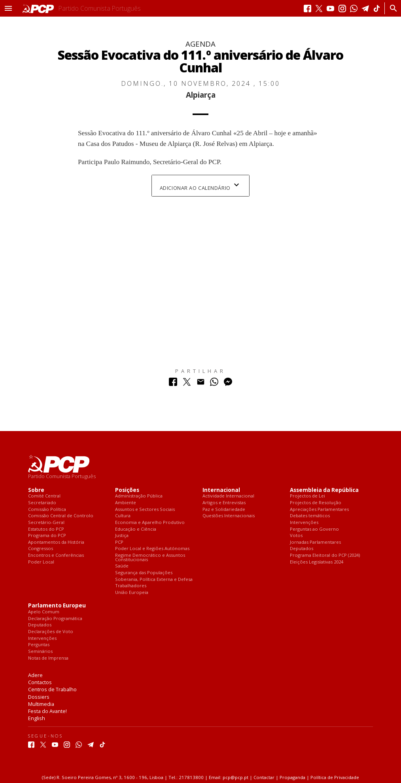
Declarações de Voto (50, 632)
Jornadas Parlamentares (315, 542)
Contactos (40, 682)
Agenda (200, 44)
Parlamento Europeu (57, 605)
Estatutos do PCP (46, 529)
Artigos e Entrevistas (224, 503)
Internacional (221, 490)
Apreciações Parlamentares (319, 509)
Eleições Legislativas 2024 (316, 562)
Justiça (122, 535)
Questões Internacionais (228, 516)
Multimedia (41, 704)
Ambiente (125, 503)
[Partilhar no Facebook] (173, 383)
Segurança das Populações (143, 573)
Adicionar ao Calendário (200, 185)
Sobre (36, 490)
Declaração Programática (55, 619)
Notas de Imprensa (48, 658)
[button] (8, 8)
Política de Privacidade (334, 777)
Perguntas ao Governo (314, 529)
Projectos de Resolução (315, 503)
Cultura (123, 516)
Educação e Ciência (135, 529)
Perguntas (38, 645)
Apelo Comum (43, 612)
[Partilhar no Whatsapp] (214, 383)
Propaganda (292, 777)
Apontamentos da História (56, 542)
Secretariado (42, 503)
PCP (119, 542)
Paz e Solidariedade (223, 509)
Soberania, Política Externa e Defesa (154, 579)
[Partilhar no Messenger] (228, 383)
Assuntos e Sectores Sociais (145, 509)
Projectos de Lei (307, 496)
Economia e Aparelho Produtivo (150, 522)
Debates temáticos (310, 516)
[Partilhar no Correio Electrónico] (201, 383)
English (36, 718)
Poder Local (41, 562)
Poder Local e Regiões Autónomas (152, 549)
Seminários (40, 651)
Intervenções (304, 522)
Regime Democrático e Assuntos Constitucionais (150, 557)
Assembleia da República (324, 490)
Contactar (263, 777)
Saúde (122, 566)
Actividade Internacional (228, 496)
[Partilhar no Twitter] (187, 383)
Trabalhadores (130, 586)
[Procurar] (391, 8)
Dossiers (38, 696)
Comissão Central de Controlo (60, 516)
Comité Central (44, 496)
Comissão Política (47, 509)
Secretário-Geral (46, 522)
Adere (35, 675)
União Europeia (131, 592)
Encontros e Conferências (56, 555)
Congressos (40, 549)
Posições (127, 490)
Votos (296, 535)
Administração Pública (139, 496)
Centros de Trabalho (52, 689)
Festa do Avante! (47, 711)
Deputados (301, 549)
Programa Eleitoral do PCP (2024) (325, 555)
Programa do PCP (47, 535)
